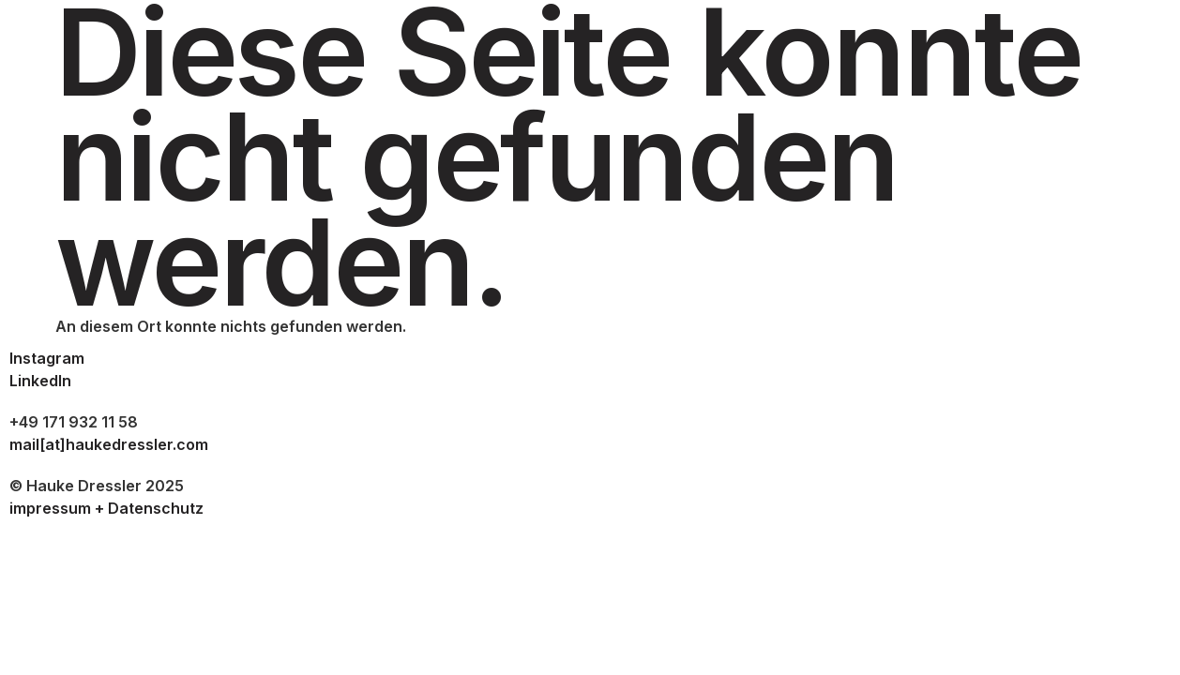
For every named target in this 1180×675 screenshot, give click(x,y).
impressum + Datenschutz (106, 508)
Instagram (46, 358)
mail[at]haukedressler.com (108, 444)
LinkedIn (40, 380)
